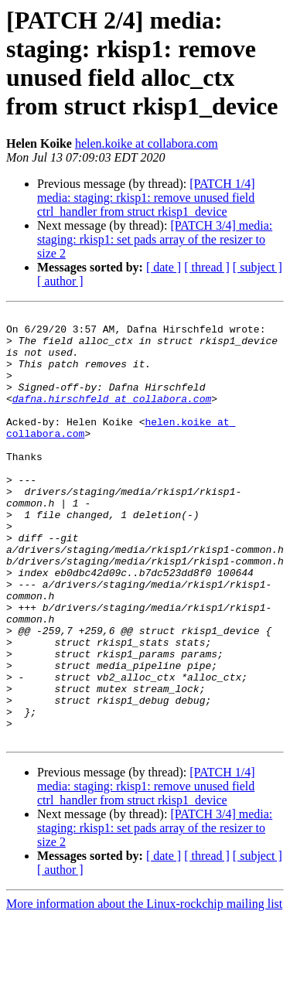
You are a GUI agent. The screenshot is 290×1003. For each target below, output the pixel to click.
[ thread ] (207, 267)
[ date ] (163, 267)
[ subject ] (257, 267)
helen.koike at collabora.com (146, 143)
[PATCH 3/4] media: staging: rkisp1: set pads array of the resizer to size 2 (154, 239)
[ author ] (60, 281)
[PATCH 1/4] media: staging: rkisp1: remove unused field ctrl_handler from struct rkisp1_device (146, 197)
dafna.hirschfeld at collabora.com (111, 417)
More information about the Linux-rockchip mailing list (144, 989)
